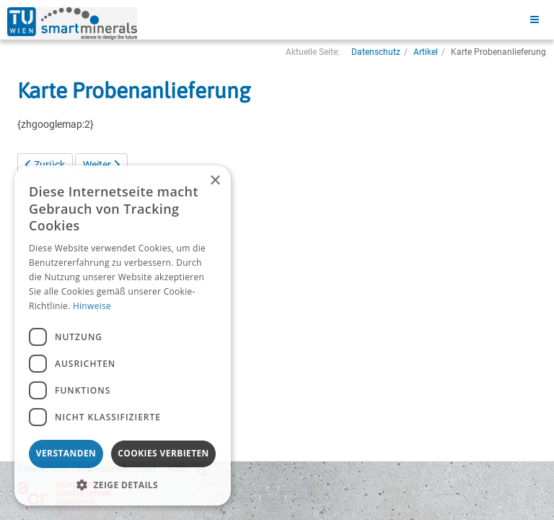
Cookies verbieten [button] (163, 453)
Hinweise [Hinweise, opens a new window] (92, 306)
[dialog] (122, 335)
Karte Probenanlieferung (133, 90)
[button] (122, 484)
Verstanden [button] (66, 453)
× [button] (214, 181)
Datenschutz (375, 52)
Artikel (425, 52)
